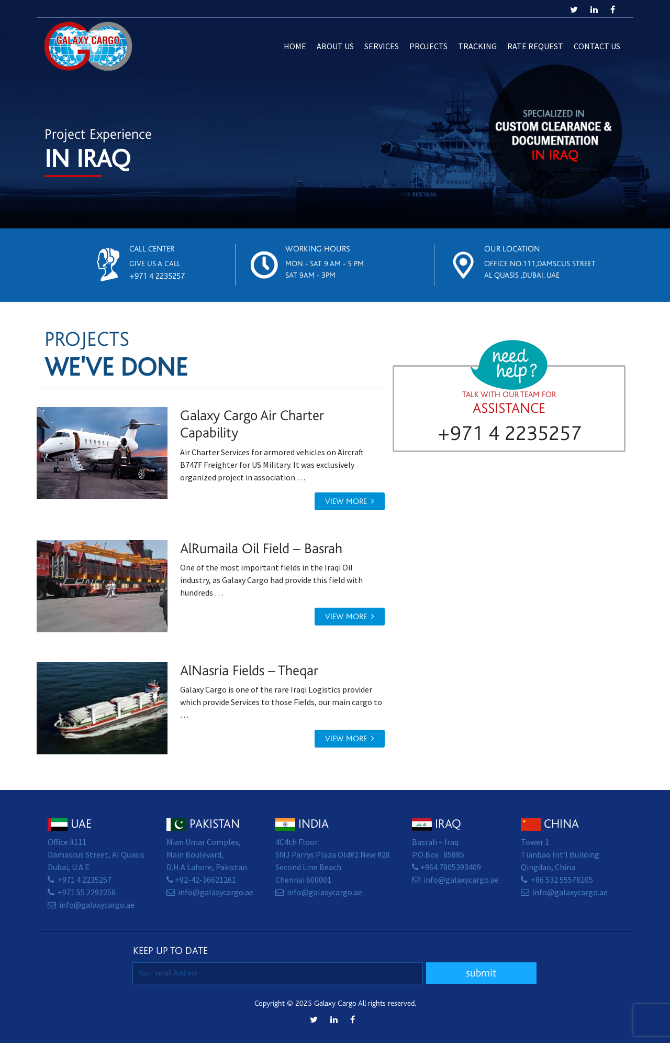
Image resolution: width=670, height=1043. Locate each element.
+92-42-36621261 (205, 879)
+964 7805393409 (450, 867)
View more (349, 501)
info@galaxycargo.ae (97, 904)
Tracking (477, 46)
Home (295, 46)
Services (381, 46)
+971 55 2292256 (87, 892)
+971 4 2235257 (157, 276)
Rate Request (535, 46)
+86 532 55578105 (562, 879)
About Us (335, 46)
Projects (428, 46)
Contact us (597, 46)
